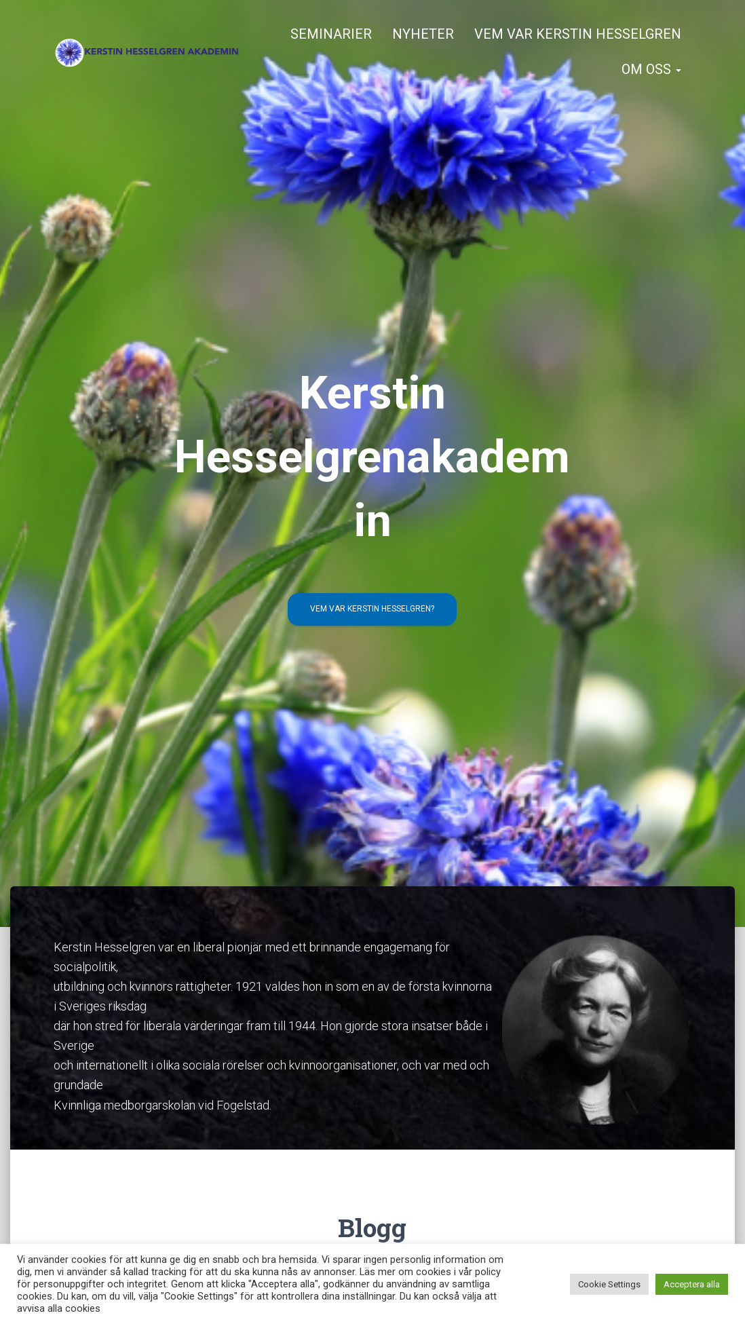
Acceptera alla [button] (692, 1284)
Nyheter (423, 34)
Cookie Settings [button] (609, 1284)
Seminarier (331, 34)
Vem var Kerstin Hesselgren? (372, 608)
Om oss (651, 69)
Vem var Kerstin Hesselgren (577, 34)
